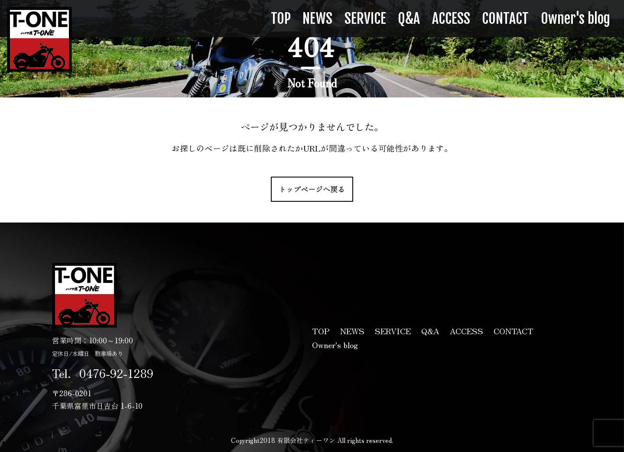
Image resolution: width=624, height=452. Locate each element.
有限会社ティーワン (39, 39)
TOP (281, 18)
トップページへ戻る (312, 189)
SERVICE (365, 18)
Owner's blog (575, 18)
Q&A (409, 18)
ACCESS (451, 18)
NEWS (317, 18)
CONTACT (505, 18)
